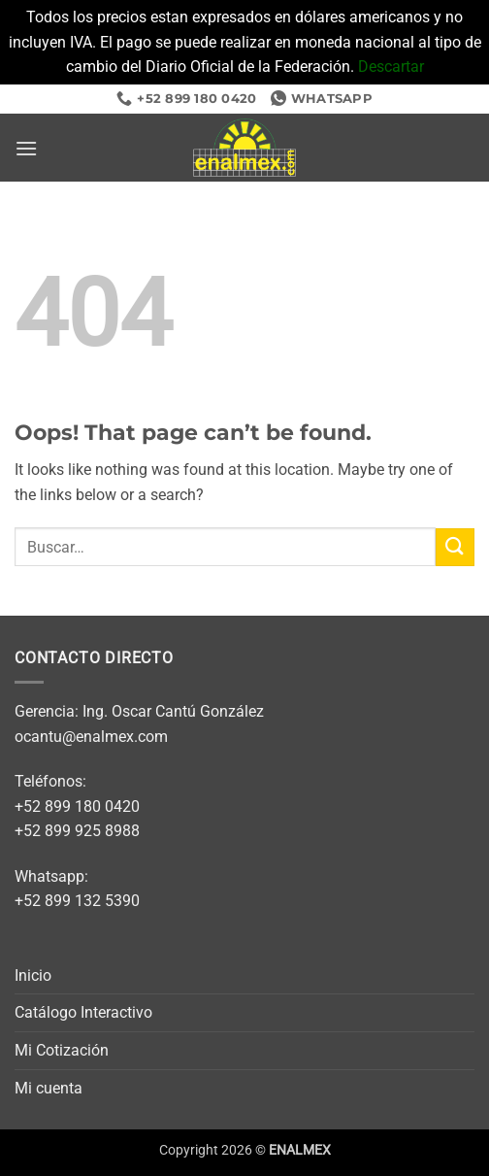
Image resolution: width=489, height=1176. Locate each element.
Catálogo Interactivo (83, 1012)
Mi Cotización (62, 1050)
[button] (26, 148)
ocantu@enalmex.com (91, 736)
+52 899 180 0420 (77, 806)
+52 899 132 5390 (77, 900)
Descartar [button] (391, 66)
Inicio (33, 975)
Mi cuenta (48, 1088)
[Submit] (455, 547)
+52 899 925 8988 (77, 831)
